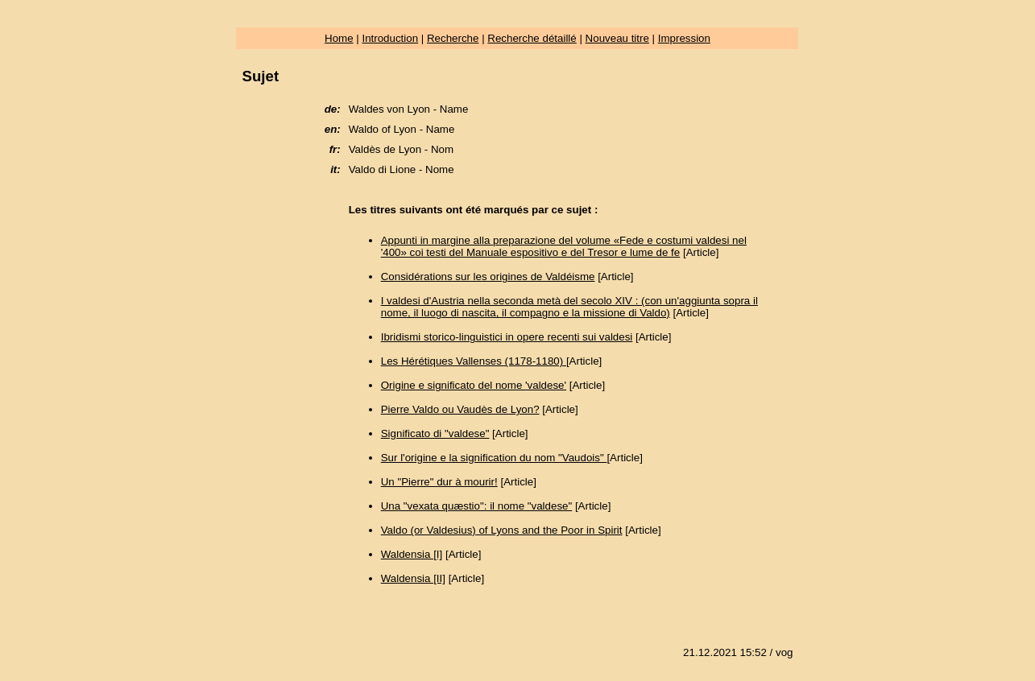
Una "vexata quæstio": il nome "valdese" (476, 506)
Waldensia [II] (413, 578)
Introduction (390, 38)
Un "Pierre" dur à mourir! (439, 482)
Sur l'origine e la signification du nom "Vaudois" (494, 458)
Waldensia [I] (412, 554)
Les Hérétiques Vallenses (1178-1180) (473, 361)
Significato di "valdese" (435, 433)
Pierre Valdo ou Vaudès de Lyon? (460, 409)
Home (339, 38)
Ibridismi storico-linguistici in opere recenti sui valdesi (507, 337)
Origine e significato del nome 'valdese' (473, 385)
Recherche (452, 38)
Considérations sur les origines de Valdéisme (488, 276)
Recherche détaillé (531, 38)
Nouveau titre (617, 38)
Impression (684, 38)
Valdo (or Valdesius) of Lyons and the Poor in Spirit (502, 530)
